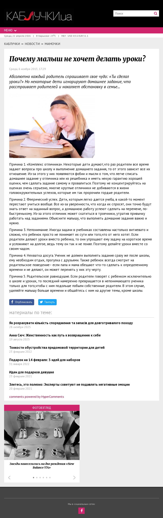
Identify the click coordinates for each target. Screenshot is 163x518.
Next (74, 478)
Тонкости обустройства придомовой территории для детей (57, 347)
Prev (9, 478)
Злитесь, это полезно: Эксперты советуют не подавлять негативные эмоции (69, 384)
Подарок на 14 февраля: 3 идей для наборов (44, 360)
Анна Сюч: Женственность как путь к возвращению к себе (55, 335)
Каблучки (12, 44)
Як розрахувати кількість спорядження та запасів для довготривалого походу (71, 323)
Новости (32, 44)
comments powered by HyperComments (36, 397)
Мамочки (52, 44)
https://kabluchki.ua (39, 16)
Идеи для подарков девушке (31, 372)
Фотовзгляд (41, 408)
